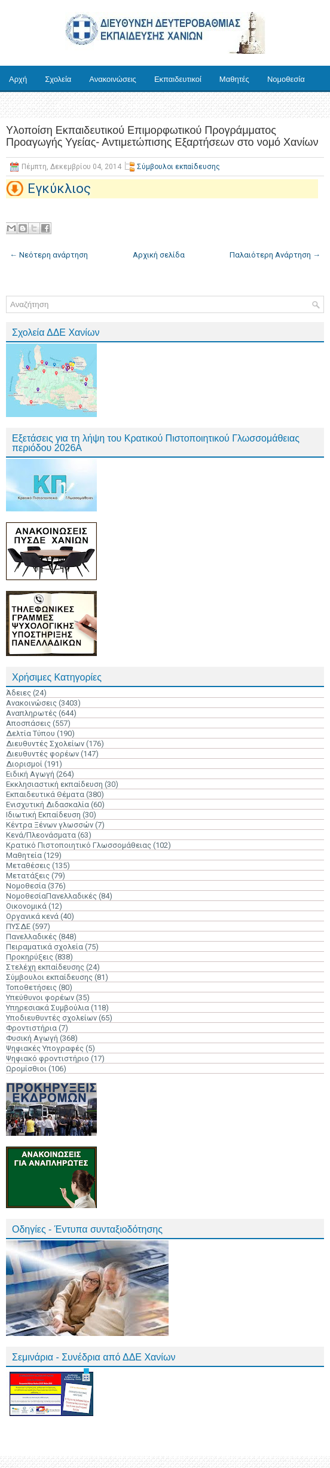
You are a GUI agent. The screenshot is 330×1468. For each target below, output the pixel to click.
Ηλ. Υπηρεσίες (79, 105)
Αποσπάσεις (28, 723)
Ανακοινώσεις (112, 79)
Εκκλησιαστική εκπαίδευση (54, 784)
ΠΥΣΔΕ (18, 926)
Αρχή (18, 79)
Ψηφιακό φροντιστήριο (47, 1058)
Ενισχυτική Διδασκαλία (47, 804)
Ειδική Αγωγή (30, 774)
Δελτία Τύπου (30, 733)
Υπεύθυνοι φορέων (40, 997)
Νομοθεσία (286, 79)
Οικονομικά (26, 906)
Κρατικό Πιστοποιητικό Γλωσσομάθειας (78, 845)
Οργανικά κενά (32, 916)
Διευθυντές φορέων (42, 753)
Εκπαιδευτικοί (177, 79)
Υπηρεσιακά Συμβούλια (47, 1007)
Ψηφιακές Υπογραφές (45, 1048)
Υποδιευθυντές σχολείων (51, 1017)
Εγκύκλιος (59, 188)
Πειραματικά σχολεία (44, 946)
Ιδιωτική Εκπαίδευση (43, 814)
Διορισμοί (24, 763)
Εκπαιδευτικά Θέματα (45, 794)
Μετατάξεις (28, 875)
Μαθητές (234, 79)
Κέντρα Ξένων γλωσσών (49, 824)
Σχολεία (58, 79)
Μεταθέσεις (28, 865)
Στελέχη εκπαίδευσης (45, 967)
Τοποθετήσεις (31, 987)
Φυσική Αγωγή (32, 1038)
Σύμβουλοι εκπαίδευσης (178, 167)
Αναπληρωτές (31, 713)
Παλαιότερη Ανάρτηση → (275, 254)
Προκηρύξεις (29, 956)
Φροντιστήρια (31, 1027)
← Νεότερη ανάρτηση (49, 254)
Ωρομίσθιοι (26, 1068)
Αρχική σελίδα (159, 254)
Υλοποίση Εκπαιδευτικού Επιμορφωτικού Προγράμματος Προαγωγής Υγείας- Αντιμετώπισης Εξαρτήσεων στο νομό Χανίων (162, 136)
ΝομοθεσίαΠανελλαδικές (51, 895)
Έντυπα (22, 105)
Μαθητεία (24, 855)
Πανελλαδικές (31, 936)
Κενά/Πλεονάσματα (41, 834)
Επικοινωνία (143, 105)
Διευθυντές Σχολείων (45, 743)
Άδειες (18, 692)
